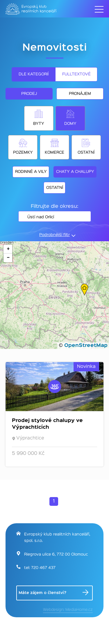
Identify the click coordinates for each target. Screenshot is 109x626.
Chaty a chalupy (75, 171)
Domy (70, 123)
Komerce (54, 152)
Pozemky (23, 152)
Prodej (29, 93)
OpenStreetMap (86, 345)
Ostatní (86, 152)
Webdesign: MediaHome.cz (68, 609)
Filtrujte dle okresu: (54, 206)
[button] (84, 289)
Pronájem (80, 93)
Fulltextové (76, 74)
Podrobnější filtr (54, 235)
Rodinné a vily (31, 171)
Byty (38, 123)
